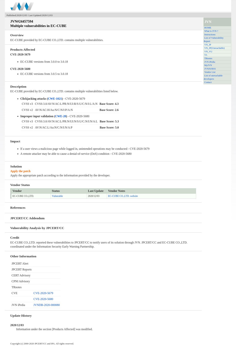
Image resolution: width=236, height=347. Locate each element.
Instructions (209, 34)
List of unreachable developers (213, 77)
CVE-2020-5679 (43, 293)
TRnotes (208, 58)
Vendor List (209, 72)
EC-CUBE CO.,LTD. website (123, 196)
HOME (207, 27)
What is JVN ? (211, 31)
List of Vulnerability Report (213, 40)
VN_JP (207, 44)
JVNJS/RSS (210, 68)
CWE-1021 (55, 98)
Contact (208, 82)
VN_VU (208, 51)
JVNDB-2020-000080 (46, 305)
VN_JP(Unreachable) (214, 48)
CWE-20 (60, 116)
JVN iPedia (209, 62)
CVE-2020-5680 (43, 299)
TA (205, 55)
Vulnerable (57, 196)
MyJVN (208, 65)
